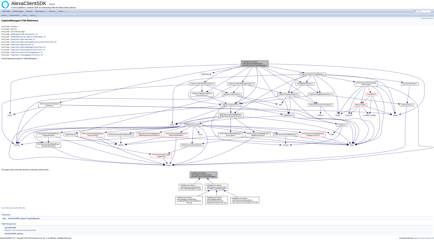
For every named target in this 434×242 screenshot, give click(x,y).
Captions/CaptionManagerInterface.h (28, 47)
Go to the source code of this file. (13, 208)
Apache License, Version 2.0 (423, 238)
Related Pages (18, 11)
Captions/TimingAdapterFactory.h (26, 55)
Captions (4, 15)
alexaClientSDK (10, 228)
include (24, 15)
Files (61, 11)
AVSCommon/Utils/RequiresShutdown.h (28, 37)
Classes (52, 11)
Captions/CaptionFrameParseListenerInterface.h (33, 42)
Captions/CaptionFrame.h (22, 39)
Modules (29, 11)
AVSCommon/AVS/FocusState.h (24, 34)
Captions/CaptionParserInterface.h (27, 50)
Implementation (14, 15)
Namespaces (40, 11)
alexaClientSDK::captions (14, 234)
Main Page (6, 11)
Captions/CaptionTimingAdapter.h (26, 52)
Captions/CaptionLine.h (22, 44)
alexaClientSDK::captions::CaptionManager (24, 218)
